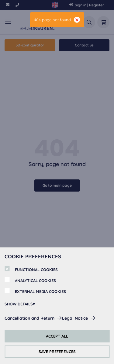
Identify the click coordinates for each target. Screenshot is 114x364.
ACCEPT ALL (57, 336)
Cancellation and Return (29, 318)
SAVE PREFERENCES (57, 351)
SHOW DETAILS (19, 303)
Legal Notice (75, 318)
